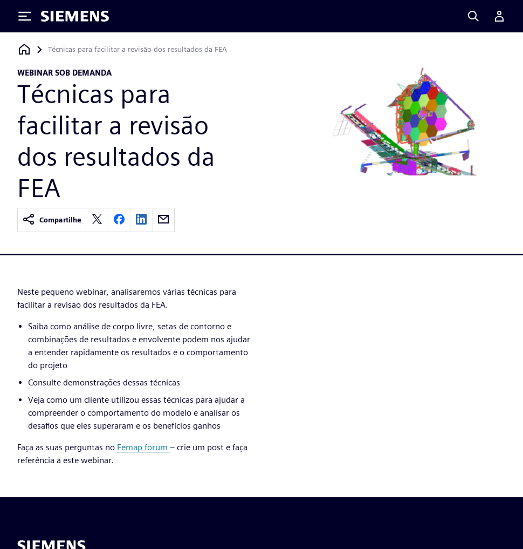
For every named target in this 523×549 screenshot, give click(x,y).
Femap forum (143, 447)
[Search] (473, 16)
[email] (163, 220)
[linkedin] (141, 220)
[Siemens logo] (75, 16)
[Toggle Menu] (24, 16)
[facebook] (119, 220)
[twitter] (97, 220)
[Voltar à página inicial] (24, 49)
